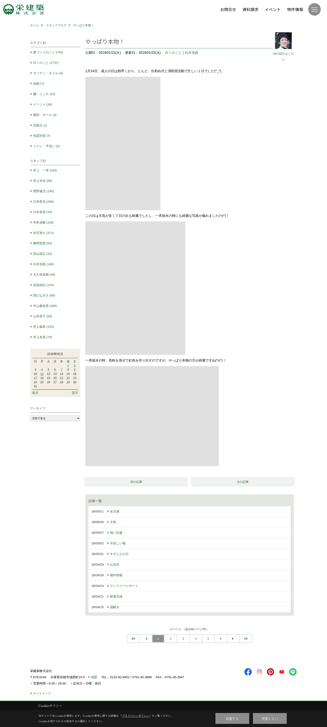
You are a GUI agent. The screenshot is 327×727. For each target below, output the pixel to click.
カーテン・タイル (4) (48, 73)
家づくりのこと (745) (48, 52)
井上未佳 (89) (42, 180)
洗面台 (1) (40, 125)
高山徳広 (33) (42, 253)
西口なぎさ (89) (44, 295)
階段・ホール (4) (45, 115)
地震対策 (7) (41, 135)
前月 (35, 392)
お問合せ (228, 9)
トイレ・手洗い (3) (46, 146)
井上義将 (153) (43, 326)
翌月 (75, 392)
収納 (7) (38, 83)
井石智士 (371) (43, 233)
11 (42, 373)
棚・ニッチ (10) (44, 94)
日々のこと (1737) (46, 62)
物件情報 (295, 9)
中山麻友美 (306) (45, 306)
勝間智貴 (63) (42, 243)
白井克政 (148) (43, 264)
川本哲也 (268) (43, 201)
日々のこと (173, 52)
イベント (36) (42, 104)
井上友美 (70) (42, 337)
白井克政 (191, 52)
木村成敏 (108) (43, 222)
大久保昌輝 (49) (44, 274)
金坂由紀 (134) (43, 285)
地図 (94, 677)
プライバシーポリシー (135, 716)
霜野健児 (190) (43, 191)
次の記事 (243, 481)
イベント (273, 9)
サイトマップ (42, 693)
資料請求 (250, 9)
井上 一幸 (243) (45, 170)
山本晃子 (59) (42, 316)
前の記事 (136, 481)
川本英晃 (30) (42, 212)
